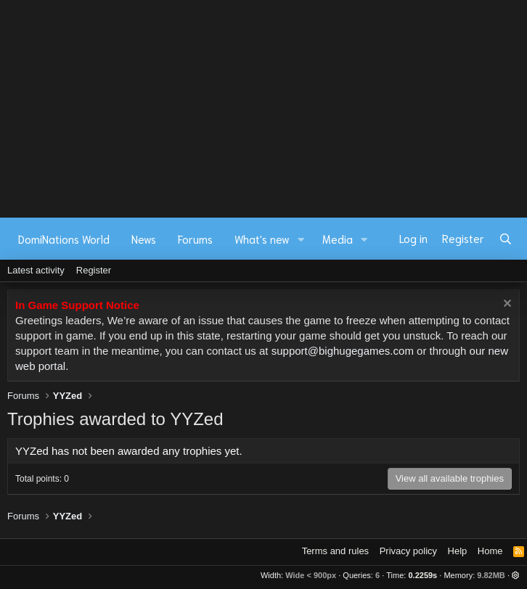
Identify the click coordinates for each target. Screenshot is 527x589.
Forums (195, 238)
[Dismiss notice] (505, 305)
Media (337, 238)
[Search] (505, 239)
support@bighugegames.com (342, 351)
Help (457, 550)
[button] (301, 239)
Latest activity (36, 270)
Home (490, 550)
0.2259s (422, 575)
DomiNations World (64, 238)
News (143, 238)
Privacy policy (408, 550)
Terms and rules (335, 550)
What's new (262, 238)
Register (93, 270)
